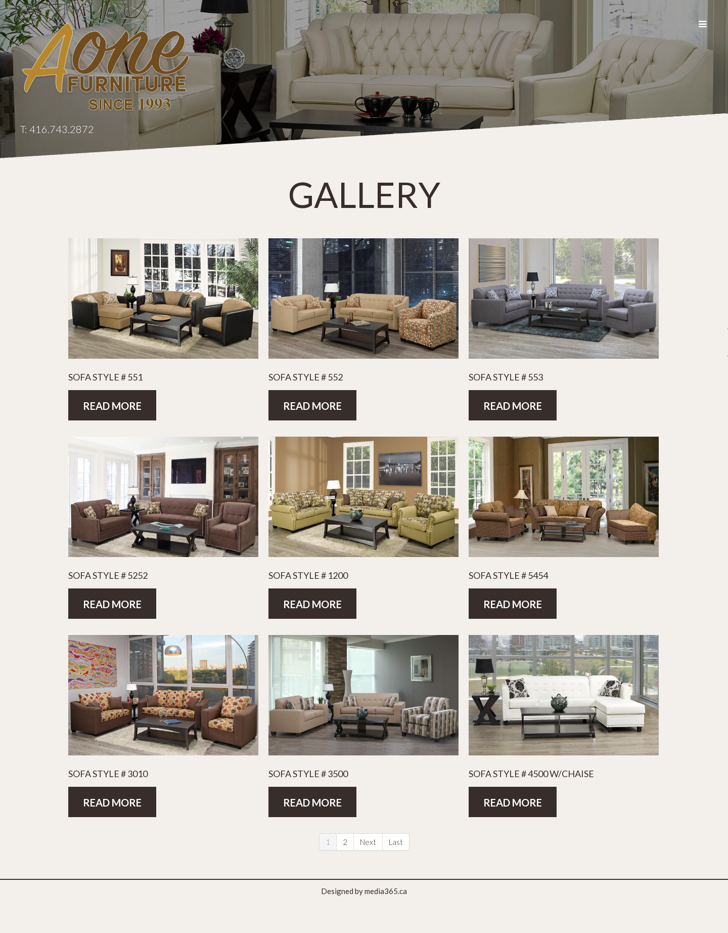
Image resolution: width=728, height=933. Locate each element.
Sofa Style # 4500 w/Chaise (531, 773)
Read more (112, 406)
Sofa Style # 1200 (308, 575)
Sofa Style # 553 (506, 377)
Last (396, 841)
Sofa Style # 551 (105, 377)
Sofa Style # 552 (305, 377)
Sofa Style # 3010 (108, 773)
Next (368, 841)
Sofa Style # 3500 (308, 773)
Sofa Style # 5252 (108, 575)
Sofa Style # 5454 (508, 575)
